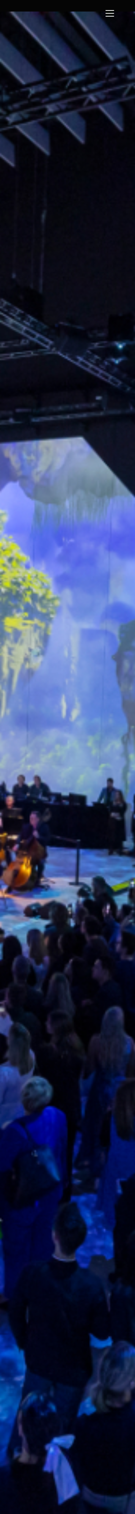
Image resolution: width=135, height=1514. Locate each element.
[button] (113, 18)
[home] (55, 5)
